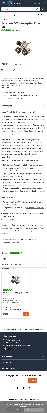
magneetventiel (34, 231)
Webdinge (36, 399)
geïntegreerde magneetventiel (13, 242)
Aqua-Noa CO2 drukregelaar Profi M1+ (15, 294)
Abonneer (33, 380)
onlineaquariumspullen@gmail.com (18, 345)
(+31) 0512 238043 (12, 343)
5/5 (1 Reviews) (16, 30)
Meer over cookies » (34, 410)
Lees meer (6, 87)
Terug (5, 19)
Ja (9, 410)
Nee (18, 410)
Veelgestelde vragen (13, 340)
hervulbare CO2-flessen (12, 205)
